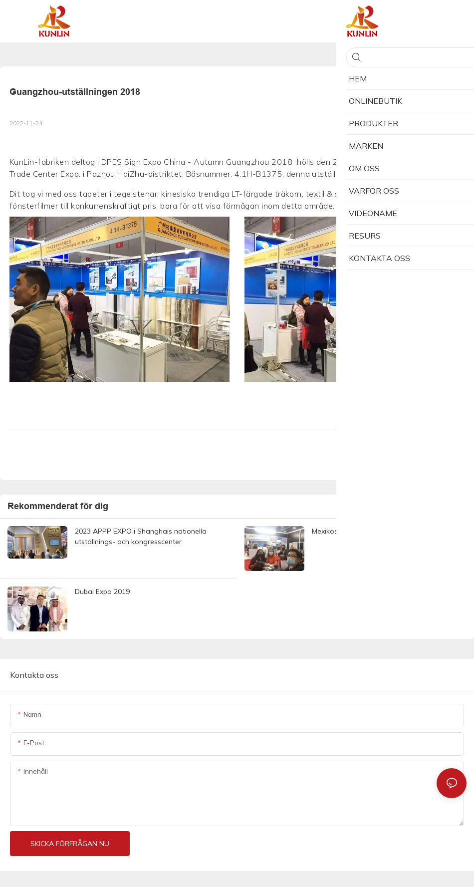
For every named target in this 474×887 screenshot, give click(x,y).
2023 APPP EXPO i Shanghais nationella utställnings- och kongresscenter (141, 536)
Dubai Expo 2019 (102, 591)
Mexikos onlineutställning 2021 (361, 531)
